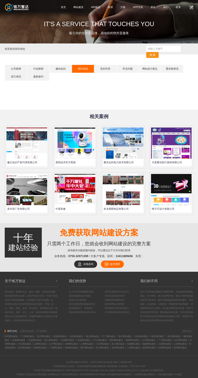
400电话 (95, 7)
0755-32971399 (78, 256)
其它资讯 (16, 76)
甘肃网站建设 (164, 347)
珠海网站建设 (60, 336)
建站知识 (61, 68)
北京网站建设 (180, 340)
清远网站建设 (67, 340)
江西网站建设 (164, 344)
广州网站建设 (27, 336)
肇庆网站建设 (157, 336)
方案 (122, 7)
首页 (63, 7)
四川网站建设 (102, 347)
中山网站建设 (100, 340)
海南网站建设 (71, 347)
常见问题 (128, 68)
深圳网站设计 (54, 374)
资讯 (153, 7)
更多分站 (187, 331)
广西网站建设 (55, 347)
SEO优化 (20, 49)
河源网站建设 (35, 340)
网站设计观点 (149, 68)
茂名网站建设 (141, 336)
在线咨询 (88, 264)
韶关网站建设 (43, 336)
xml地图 (178, 374)
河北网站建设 (24, 344)
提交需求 (115, 264)
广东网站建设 (165, 340)
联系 (178, 7)
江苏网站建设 (102, 344)
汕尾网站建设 (18, 340)
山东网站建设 (180, 344)
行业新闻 (38, 68)
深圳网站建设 (11, 336)
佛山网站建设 (92, 336)
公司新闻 (16, 68)
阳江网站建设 (51, 340)
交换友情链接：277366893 (33, 331)
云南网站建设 (133, 347)
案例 (110, 7)
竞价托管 (105, 68)
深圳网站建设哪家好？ (146, 374)
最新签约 (38, 76)
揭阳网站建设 (132, 340)
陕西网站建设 (149, 347)
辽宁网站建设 (55, 344)
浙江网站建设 (118, 344)
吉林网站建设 (71, 344)
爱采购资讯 (172, 68)
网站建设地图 (165, 374)
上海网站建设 (87, 344)
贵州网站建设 (118, 347)
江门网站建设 (109, 336)
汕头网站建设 (76, 336)
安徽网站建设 (133, 344)
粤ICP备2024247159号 (77, 370)
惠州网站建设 (174, 336)
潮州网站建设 (116, 340)
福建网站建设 (149, 344)
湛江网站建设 (125, 336)
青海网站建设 (180, 347)
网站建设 (78, 7)
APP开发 (138, 7)
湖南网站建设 (40, 347)
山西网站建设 (40, 344)
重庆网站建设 (87, 347)
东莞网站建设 (83, 340)
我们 (165, 7)
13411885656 (124, 256)
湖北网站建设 (24, 347)
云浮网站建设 (148, 340)
